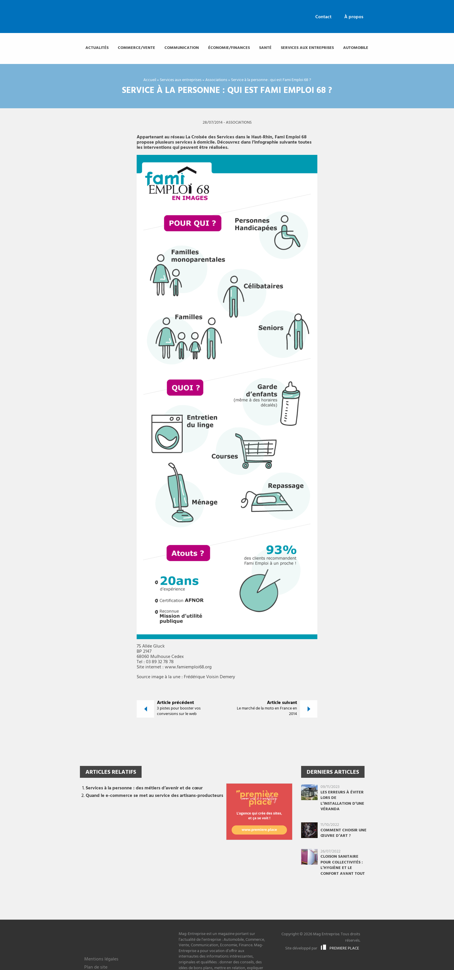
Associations (216, 80)
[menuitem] (323, 17)
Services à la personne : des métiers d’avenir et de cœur (144, 788)
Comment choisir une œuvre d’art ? (344, 833)
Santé (265, 48)
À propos (353, 17)
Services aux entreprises (307, 48)
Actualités (97, 48)
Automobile (355, 48)
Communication (181, 48)
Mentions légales (101, 959)
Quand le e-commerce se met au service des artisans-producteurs (154, 796)
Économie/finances (229, 48)
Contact (323, 17)
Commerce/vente (136, 48)
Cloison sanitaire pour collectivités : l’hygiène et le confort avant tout (343, 865)
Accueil (149, 80)
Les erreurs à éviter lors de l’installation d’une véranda (342, 801)
